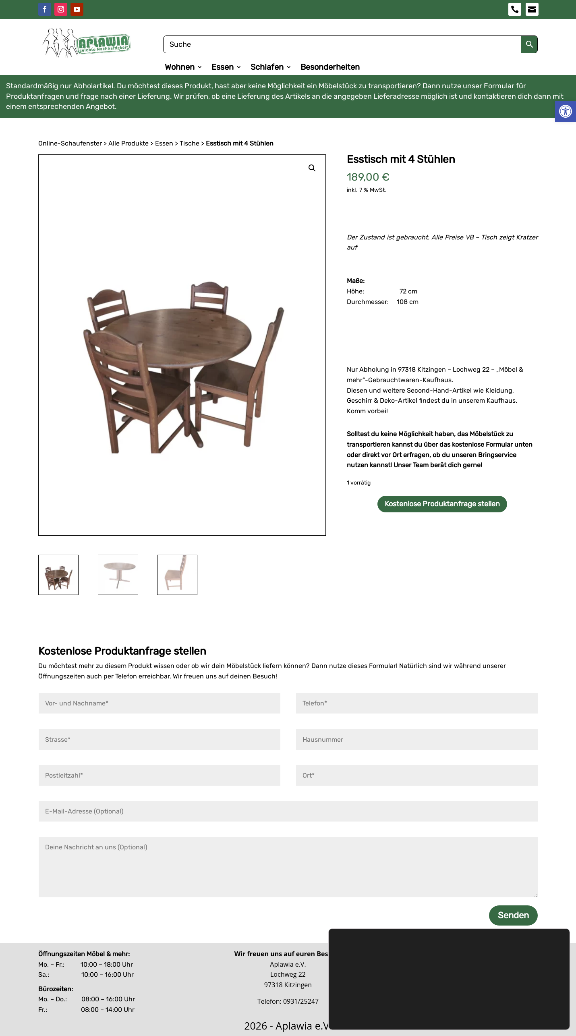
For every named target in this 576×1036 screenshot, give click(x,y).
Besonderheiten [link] (330, 68)
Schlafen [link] (267, 68)
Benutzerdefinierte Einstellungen (504, 1005)
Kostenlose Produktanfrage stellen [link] (442, 503)
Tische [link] (189, 143)
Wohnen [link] (180, 68)
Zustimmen (504, 971)
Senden (513, 915)
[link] (565, 111)
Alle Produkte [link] (128, 143)
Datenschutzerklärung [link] (367, 981)
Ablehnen (504, 988)
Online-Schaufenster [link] (70, 143)
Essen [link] (222, 68)
